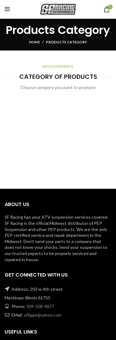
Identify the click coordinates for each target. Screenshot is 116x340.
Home (34, 42)
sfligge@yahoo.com (43, 315)
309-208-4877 (40, 306)
